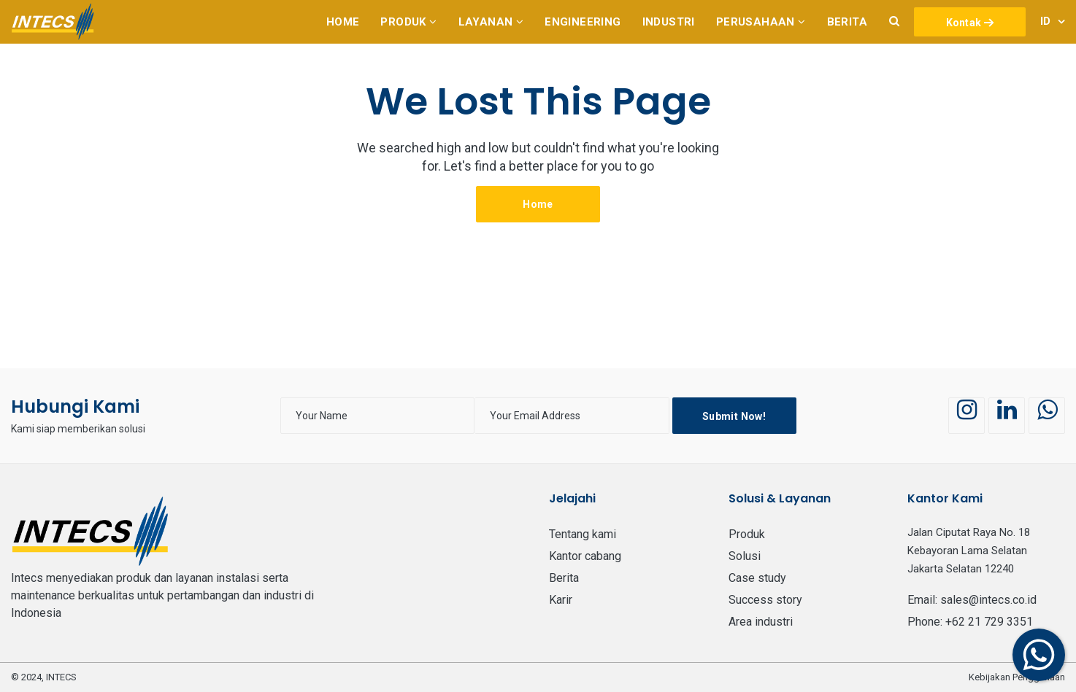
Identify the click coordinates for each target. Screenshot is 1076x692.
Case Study (757, 578)
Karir (560, 600)
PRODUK (747, 534)
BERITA (564, 578)
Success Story (765, 600)
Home (538, 204)
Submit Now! (734, 416)
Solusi (745, 556)
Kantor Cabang (585, 556)
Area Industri (761, 622)
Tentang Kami (582, 534)
